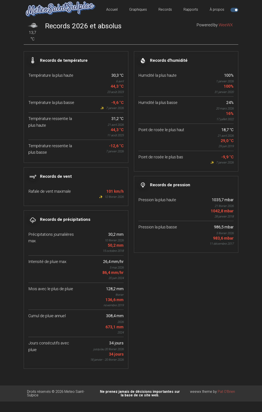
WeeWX (226, 25)
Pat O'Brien (226, 402)
